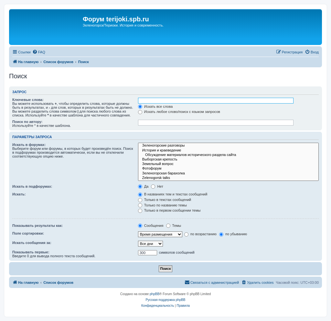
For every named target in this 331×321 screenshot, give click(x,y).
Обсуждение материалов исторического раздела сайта (228, 155)
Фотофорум (228, 168)
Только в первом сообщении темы (169, 210)
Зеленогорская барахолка (228, 173)
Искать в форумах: (29, 145)
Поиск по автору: (27, 122)
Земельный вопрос (228, 164)
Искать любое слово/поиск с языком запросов (179, 112)
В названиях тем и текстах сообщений (173, 194)
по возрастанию (200, 234)
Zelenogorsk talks (228, 178)
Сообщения (151, 225)
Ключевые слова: (28, 100)
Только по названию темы (162, 205)
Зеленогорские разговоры (228, 145)
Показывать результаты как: (37, 225)
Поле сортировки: (28, 233)
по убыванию (233, 234)
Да (143, 186)
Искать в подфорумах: (32, 186)
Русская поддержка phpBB (165, 300)
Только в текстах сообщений (164, 200)
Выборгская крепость (228, 159)
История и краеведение (228, 150)
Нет (157, 186)
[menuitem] (38, 52)
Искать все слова (155, 106)
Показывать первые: (30, 252)
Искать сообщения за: (31, 243)
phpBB (154, 294)
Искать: (19, 194)
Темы (173, 225)
